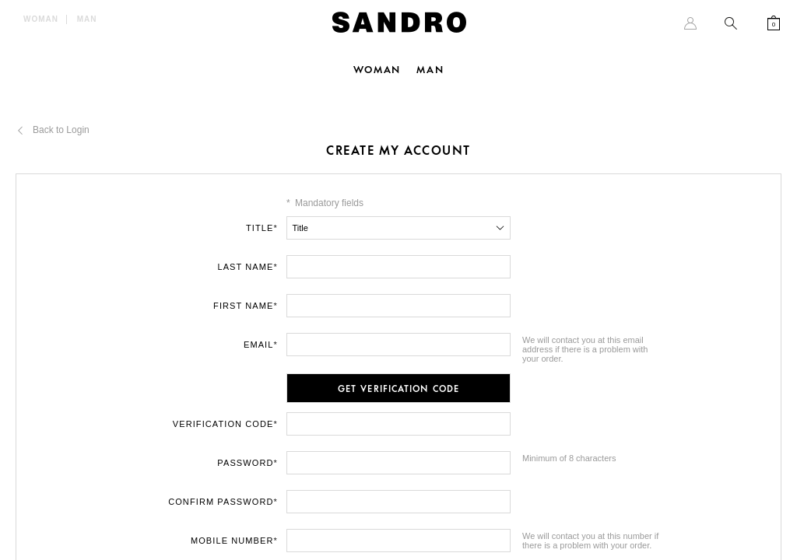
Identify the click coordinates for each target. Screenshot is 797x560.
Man (87, 19)
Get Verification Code (399, 388)
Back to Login (61, 129)
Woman (40, 19)
